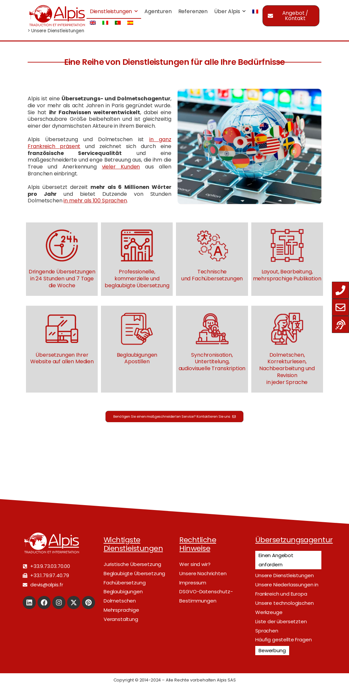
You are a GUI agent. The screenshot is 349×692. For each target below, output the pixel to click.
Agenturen (158, 11)
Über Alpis (227, 11)
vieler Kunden (121, 166)
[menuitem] (255, 12)
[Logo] (57, 15)
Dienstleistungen (111, 11)
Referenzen (193, 11)
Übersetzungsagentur (294, 540)
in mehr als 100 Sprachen (95, 200)
